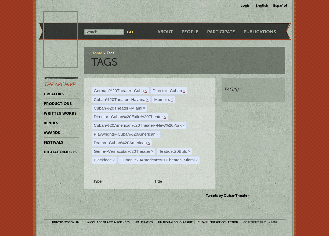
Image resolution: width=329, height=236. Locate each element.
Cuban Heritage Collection (218, 222)
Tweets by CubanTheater (227, 195)
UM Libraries (144, 222)
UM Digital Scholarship (175, 222)
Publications (260, 31)
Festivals (53, 142)
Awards (52, 132)
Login (245, 5)
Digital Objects (60, 152)
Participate (221, 31)
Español (280, 5)
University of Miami (66, 222)
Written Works (60, 113)
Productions (58, 103)
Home (96, 53)
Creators (54, 94)
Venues (51, 123)
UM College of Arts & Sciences (107, 222)
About (165, 31)
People (190, 31)
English (261, 5)
